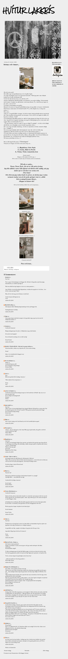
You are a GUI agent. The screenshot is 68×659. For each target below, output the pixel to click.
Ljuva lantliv (8, 405)
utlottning (11, 269)
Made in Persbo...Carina (10, 542)
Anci (6, 373)
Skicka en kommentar (10, 647)
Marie (6, 471)
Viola (6, 637)
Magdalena (7, 439)
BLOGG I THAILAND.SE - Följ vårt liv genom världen (18, 346)
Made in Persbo (30, 150)
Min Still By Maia (9, 305)
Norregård (7, 428)
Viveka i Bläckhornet (10, 491)
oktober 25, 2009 (9, 300)
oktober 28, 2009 (9, 633)
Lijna (6, 316)
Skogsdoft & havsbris (10, 603)
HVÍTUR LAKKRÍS (29, 10)
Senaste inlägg (7, 650)
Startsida (27, 650)
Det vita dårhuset (9, 360)
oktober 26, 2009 (9, 598)
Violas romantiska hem (30, 152)
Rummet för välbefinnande (11, 567)
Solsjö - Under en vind (10, 456)
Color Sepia (31, 147)
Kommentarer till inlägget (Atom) (20, 653)
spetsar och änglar (9, 391)
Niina (6, 419)
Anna (6, 519)
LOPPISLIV (8, 590)
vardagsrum (16, 269)
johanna (7, 623)
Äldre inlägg (46, 650)
